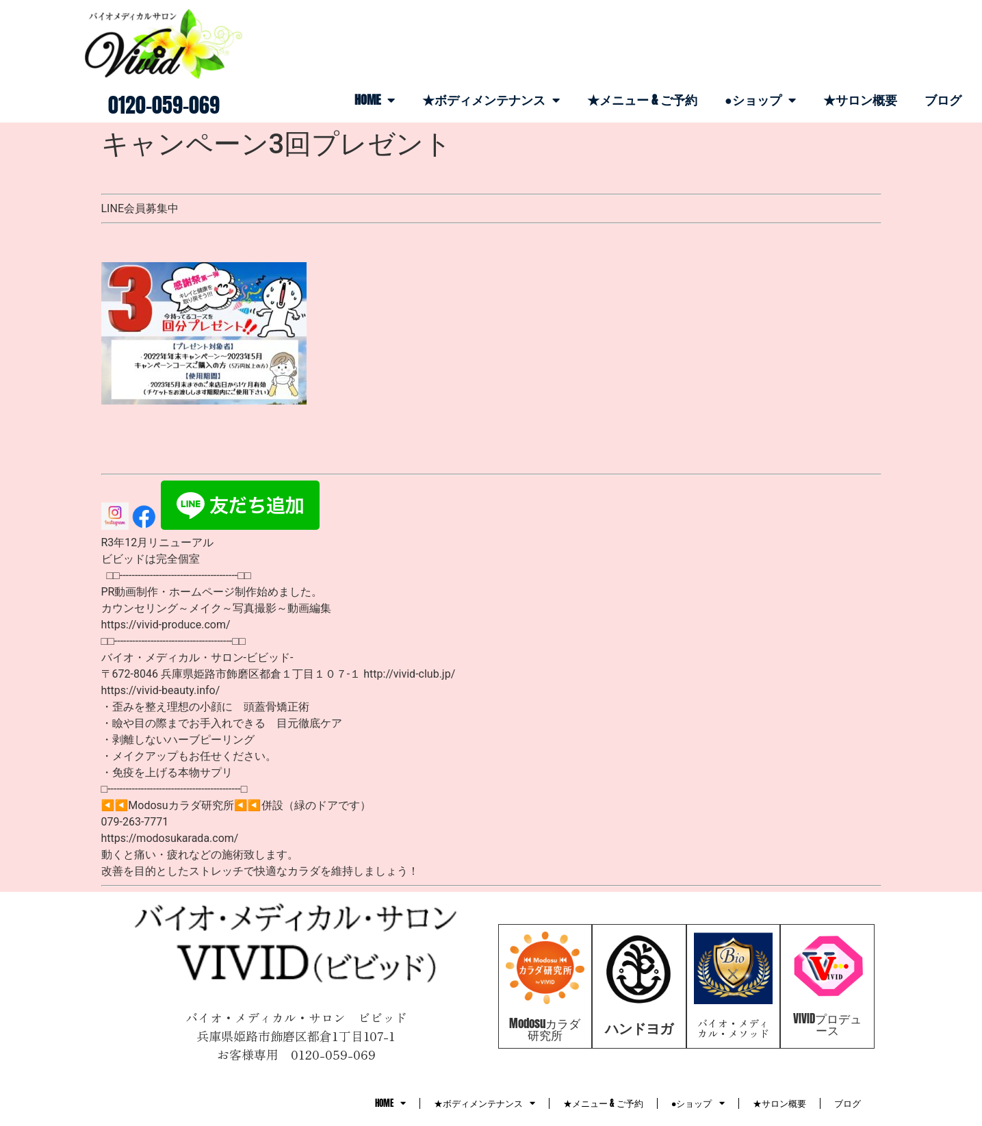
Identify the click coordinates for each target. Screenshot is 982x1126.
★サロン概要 (860, 99)
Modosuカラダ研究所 (544, 1029)
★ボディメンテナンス (491, 100)
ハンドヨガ (639, 1027)
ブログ (943, 99)
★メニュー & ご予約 (642, 99)
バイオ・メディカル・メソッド (733, 1028)
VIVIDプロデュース (827, 1024)
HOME (374, 100)
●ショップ (760, 100)
